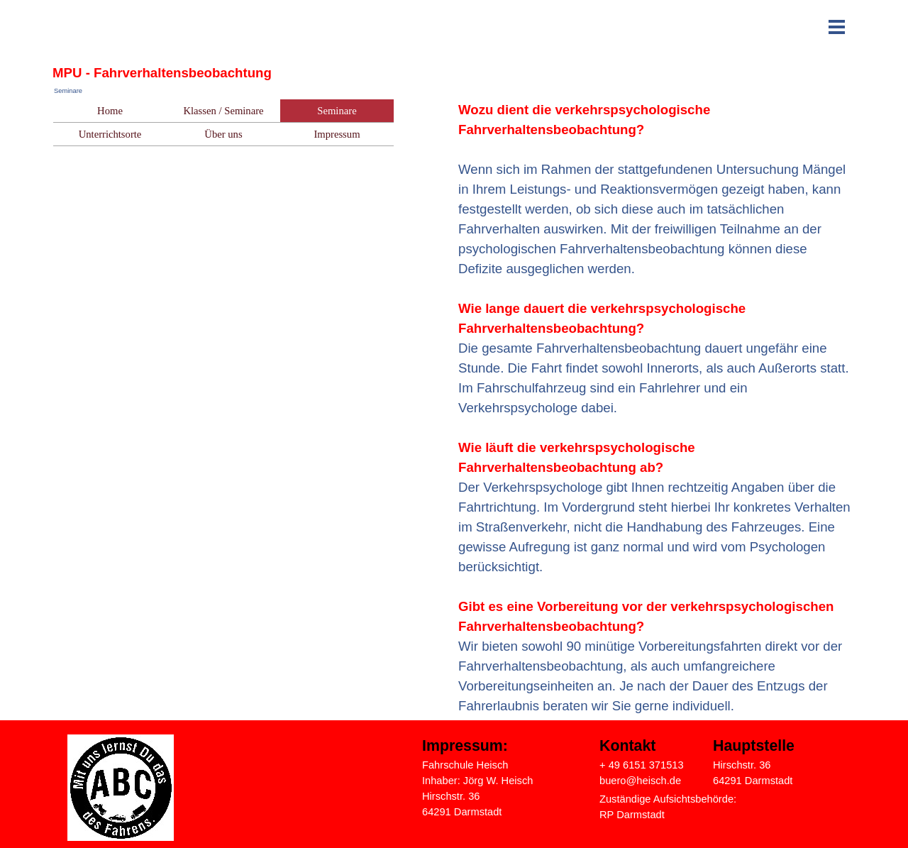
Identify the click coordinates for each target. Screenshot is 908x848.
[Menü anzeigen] (836, 26)
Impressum (337, 134)
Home (110, 110)
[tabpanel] (656, 408)
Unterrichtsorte (110, 134)
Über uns (223, 134)
